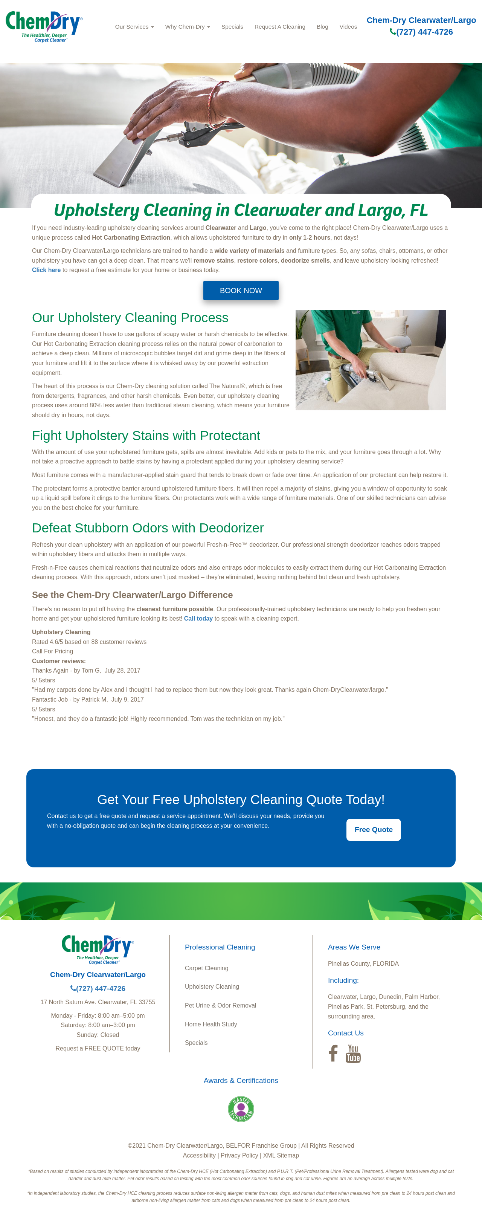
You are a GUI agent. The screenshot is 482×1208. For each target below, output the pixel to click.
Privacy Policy (239, 1155)
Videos (348, 26)
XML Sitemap (281, 1155)
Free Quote (374, 829)
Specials (232, 26)
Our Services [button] (134, 26)
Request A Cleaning (280, 26)
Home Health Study (211, 1024)
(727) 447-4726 (421, 32)
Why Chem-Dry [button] (187, 26)
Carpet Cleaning (207, 968)
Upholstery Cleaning (212, 986)
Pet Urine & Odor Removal (220, 1005)
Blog (322, 26)
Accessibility (199, 1155)
